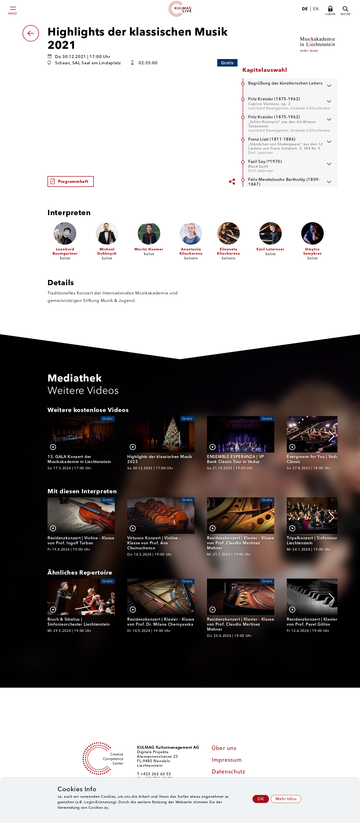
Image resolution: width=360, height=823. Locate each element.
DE (305, 9)
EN (315, 9)
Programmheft (73, 181)
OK (261, 798)
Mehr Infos (286, 798)
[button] (331, 436)
